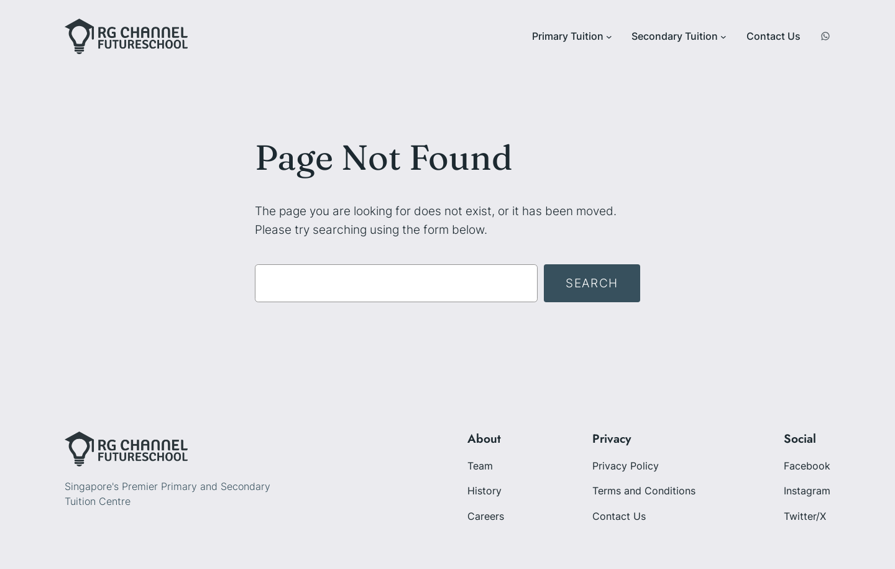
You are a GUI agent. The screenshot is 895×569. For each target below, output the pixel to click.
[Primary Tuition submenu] (609, 37)
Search (592, 282)
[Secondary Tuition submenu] (723, 37)
